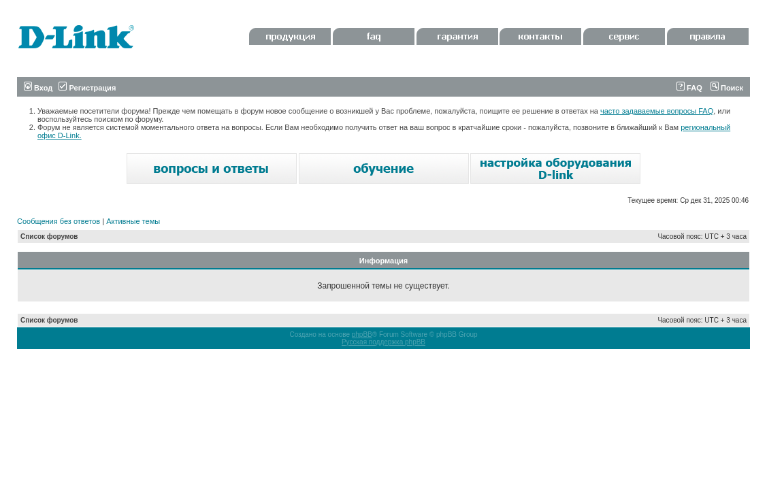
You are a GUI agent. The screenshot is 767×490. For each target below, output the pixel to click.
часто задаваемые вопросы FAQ (656, 111)
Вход (38, 88)
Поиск (727, 88)
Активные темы (133, 221)
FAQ (689, 88)
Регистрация (87, 88)
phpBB (362, 334)
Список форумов (49, 236)
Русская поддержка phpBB (383, 342)
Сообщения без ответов (58, 221)
